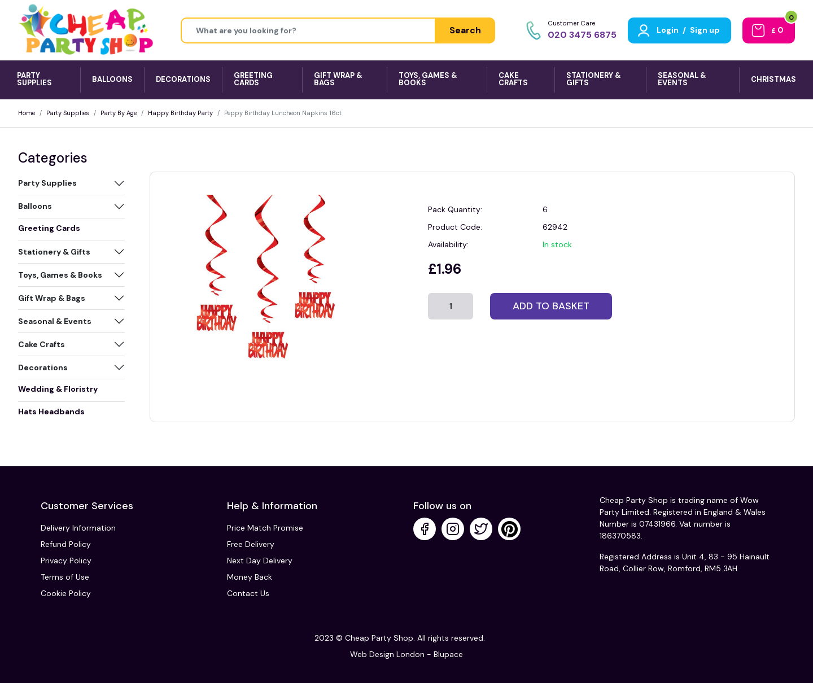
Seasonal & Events (54, 321)
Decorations (43, 367)
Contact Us (248, 593)
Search (465, 30)
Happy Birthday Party (180, 113)
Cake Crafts (41, 344)
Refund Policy (66, 544)
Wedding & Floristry (58, 389)
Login (668, 30)
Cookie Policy (66, 593)
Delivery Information (78, 528)
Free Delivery (250, 544)
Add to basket (551, 306)
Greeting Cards (49, 228)
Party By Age (118, 113)
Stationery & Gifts (54, 252)
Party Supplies (67, 113)
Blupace (448, 654)
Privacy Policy (66, 560)
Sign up (705, 30)
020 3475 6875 (582, 35)
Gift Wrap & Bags (51, 298)
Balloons (35, 206)
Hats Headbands (51, 411)
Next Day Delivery (259, 560)
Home (26, 113)
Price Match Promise (265, 528)
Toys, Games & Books (60, 275)
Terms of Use (65, 577)
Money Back (249, 577)
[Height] (308, 30)
